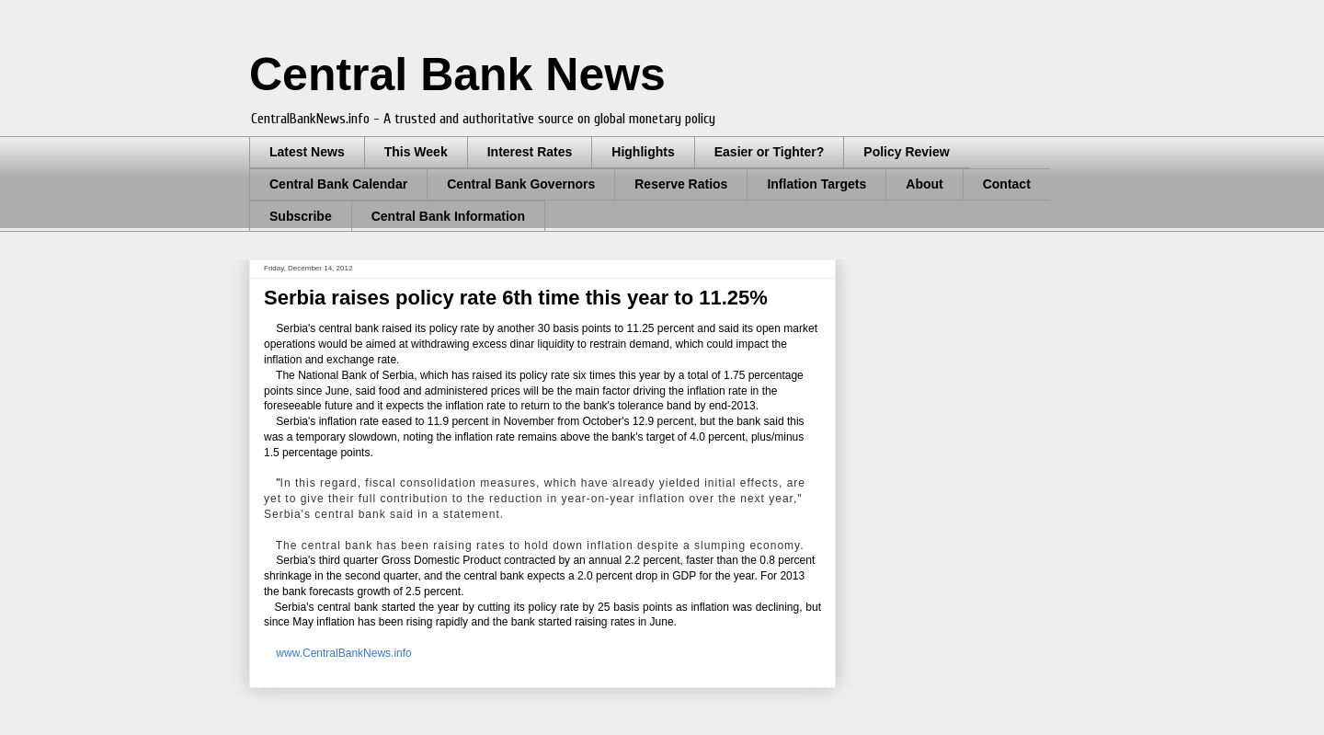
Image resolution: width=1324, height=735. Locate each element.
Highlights (642, 151)
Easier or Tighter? (769, 151)
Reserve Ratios (680, 184)
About (924, 184)
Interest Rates (530, 151)
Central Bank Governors (521, 184)
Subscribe (300, 216)
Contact (1007, 184)
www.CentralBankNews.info (343, 653)
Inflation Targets (816, 184)
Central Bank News (457, 74)
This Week (416, 151)
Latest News (307, 151)
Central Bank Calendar (338, 184)
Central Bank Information (448, 216)
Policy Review (906, 151)
